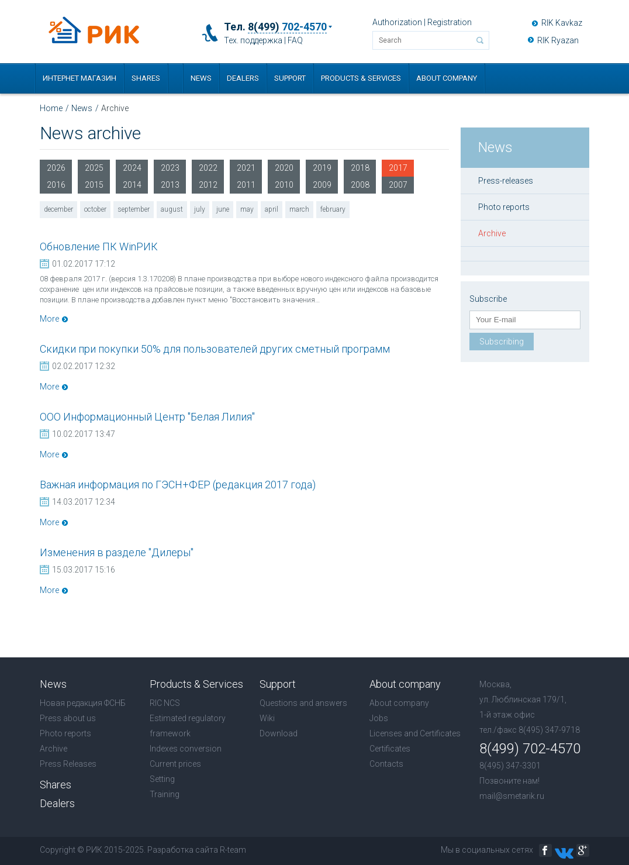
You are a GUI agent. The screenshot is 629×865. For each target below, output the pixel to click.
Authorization (397, 22)
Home (51, 108)
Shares (146, 78)
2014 (132, 184)
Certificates (389, 748)
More (49, 318)
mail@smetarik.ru (511, 796)
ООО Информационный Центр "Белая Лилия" (147, 417)
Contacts (386, 763)
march (299, 209)
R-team (233, 849)
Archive (492, 233)
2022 (208, 168)
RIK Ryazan (558, 40)
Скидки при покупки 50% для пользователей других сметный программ (215, 349)
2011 (246, 184)
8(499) (287, 27)
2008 (360, 184)
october (95, 209)
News (201, 78)
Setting (162, 779)
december (58, 209)
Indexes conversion (186, 748)
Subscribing (501, 341)
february (332, 209)
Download (279, 733)
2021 (246, 168)
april (271, 209)
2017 (398, 170)
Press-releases (505, 180)
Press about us (68, 718)
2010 (284, 184)
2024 (132, 168)
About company (446, 78)
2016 (56, 184)
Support (290, 78)
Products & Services (361, 78)
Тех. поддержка (253, 40)
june (222, 209)
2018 (360, 168)
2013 (170, 184)
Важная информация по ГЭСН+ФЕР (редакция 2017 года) (178, 484)
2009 (322, 184)
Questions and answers (303, 703)
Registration (449, 22)
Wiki (267, 718)
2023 (170, 168)
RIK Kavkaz (561, 22)
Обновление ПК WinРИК (99, 246)
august (172, 209)
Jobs (378, 718)
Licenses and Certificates (415, 733)
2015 (94, 184)
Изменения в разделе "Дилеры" (116, 552)
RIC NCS (165, 703)
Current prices (175, 763)
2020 (284, 168)
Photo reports (504, 207)
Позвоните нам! (509, 780)
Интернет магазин (79, 78)
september (133, 209)
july (199, 209)
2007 (398, 184)
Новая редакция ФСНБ (83, 703)
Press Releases (68, 763)
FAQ (295, 40)
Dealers (243, 78)
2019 (322, 168)
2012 (208, 184)
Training (164, 794)
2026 (56, 168)
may (247, 209)
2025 (94, 168)
